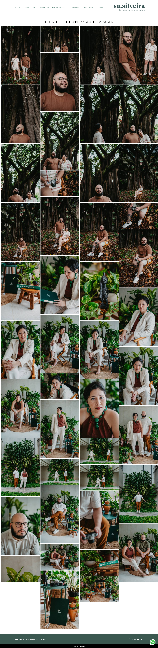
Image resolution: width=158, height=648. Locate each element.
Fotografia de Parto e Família (53, 7)
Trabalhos (74, 7)
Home (17, 7)
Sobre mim (88, 7)
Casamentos (30, 7)
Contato (101, 7)
